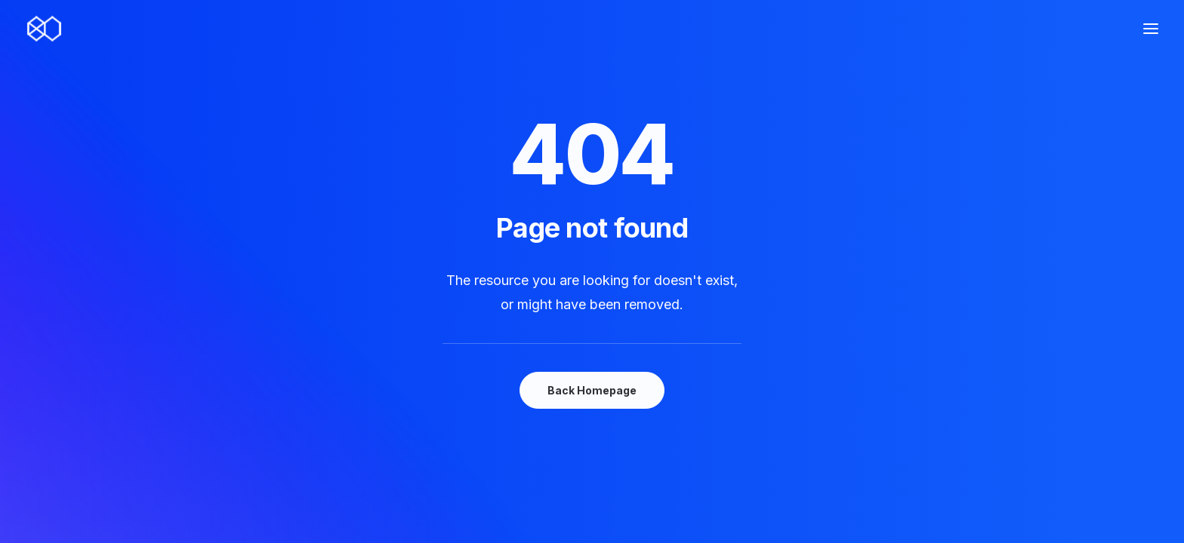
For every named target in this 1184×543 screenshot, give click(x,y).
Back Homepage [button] (592, 390)
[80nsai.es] (44, 29)
